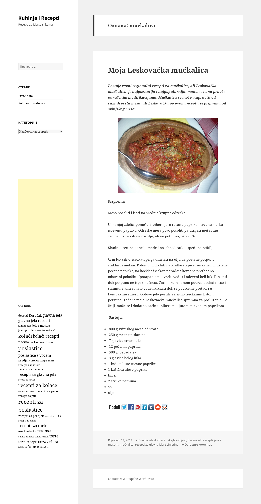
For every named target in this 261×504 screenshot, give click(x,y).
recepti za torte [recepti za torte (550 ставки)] (32, 425)
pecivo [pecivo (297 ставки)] (23, 342)
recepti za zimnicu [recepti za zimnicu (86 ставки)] (27, 431)
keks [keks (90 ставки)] (39, 330)
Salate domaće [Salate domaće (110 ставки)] (26, 436)
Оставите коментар (198, 445)
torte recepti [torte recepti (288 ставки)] (27, 441)
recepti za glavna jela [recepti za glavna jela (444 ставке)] (37, 374)
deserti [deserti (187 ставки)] (23, 316)
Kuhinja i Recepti (38, 18)
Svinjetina (171, 445)
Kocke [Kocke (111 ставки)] (45, 330)
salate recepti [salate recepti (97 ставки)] (42, 436)
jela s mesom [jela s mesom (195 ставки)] (41, 326)
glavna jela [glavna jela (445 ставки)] (52, 315)
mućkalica (127, 445)
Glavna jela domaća (151, 440)
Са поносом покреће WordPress (131, 479)
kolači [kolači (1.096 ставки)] (25, 335)
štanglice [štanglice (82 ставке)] (44, 447)
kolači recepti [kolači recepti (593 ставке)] (46, 336)
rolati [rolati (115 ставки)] (40, 431)
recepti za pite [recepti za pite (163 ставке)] (27, 396)
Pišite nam (25, 96)
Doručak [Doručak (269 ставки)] (35, 315)
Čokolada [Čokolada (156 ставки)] (34, 447)
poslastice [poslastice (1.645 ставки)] (30, 348)
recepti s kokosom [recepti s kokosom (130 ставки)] (29, 365)
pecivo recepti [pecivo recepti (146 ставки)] (38, 342)
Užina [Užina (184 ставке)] (42, 442)
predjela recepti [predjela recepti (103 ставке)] (39, 360)
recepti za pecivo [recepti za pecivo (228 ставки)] (48, 391)
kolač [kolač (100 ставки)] (52, 330)
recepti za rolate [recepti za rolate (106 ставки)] (53, 416)
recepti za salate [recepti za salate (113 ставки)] (27, 420)
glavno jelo (178, 440)
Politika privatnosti (31, 103)
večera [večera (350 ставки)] (52, 441)
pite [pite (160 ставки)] (50, 342)
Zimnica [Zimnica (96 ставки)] (22, 447)
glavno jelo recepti (200, 440)
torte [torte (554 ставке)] (54, 436)
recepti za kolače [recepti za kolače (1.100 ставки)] (37, 385)
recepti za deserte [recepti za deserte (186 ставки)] (30, 369)
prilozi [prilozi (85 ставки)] (51, 360)
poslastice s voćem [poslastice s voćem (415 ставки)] (34, 355)
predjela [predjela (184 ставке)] (24, 360)
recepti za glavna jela (149, 445)
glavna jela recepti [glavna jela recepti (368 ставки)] (34, 320)
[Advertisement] (45, 233)
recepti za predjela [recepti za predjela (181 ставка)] (31, 416)
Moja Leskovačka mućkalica (158, 70)
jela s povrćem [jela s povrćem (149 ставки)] (27, 330)
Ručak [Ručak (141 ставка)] (47, 431)
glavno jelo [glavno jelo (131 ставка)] (25, 325)
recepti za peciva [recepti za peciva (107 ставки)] (27, 391)
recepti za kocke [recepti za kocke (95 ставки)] (26, 379)
